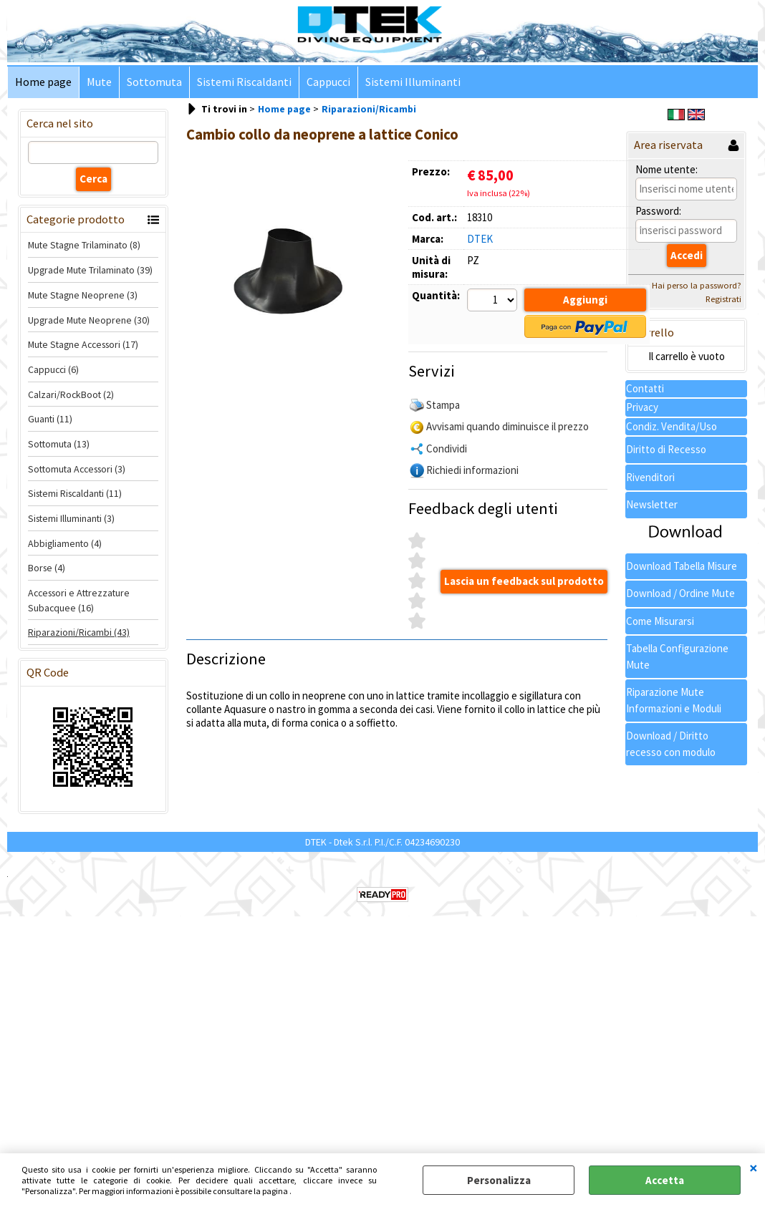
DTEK (480, 239)
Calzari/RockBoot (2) (71, 394)
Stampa (443, 405)
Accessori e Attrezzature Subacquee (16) (79, 600)
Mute (99, 82)
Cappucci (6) (53, 369)
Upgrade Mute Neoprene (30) (89, 320)
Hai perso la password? (696, 285)
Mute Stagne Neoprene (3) (83, 295)
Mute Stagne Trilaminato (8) (84, 244)
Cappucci (328, 82)
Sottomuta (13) (59, 443)
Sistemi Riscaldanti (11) (75, 493)
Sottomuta (154, 82)
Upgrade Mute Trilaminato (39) (90, 269)
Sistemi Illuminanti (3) (71, 518)
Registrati (723, 299)
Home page (43, 82)
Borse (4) (46, 567)
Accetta (664, 1180)
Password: (658, 211)
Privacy (642, 407)
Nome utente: (666, 169)
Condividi (446, 448)
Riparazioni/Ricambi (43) (79, 632)
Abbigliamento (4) (65, 543)
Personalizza (499, 1180)
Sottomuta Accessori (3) (76, 468)
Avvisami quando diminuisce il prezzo (507, 426)
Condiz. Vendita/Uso (671, 426)
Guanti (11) (50, 418)
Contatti (645, 388)
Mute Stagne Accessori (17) (83, 344)
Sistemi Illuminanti (413, 82)
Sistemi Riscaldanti (244, 82)
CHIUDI (753, 1167)
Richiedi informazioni (472, 470)
